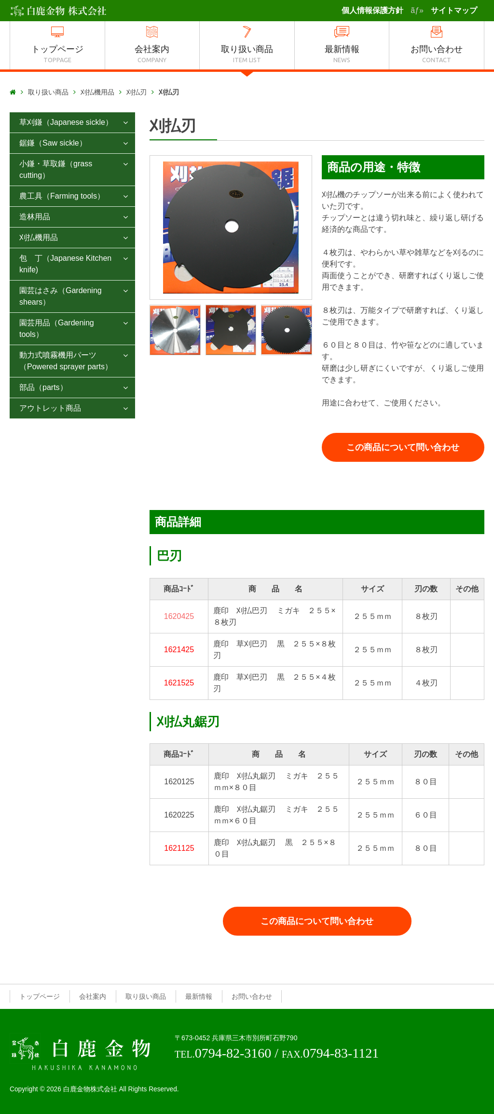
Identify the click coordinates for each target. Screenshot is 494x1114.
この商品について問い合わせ (402, 447)
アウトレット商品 (50, 408)
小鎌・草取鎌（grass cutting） (55, 169)
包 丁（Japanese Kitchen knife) (65, 264)
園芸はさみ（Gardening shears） (60, 296)
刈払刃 (136, 92)
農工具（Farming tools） (62, 196)
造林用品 (34, 217)
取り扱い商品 (48, 92)
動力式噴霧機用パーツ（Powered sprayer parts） (65, 361)
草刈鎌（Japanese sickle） (66, 122)
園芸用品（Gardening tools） (56, 328)
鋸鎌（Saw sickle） (53, 143)
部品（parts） (43, 387)
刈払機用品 (97, 92)
